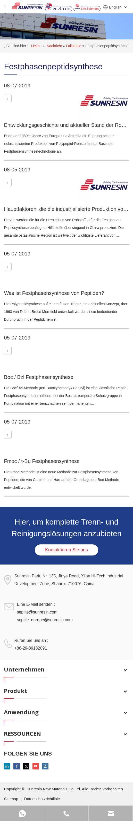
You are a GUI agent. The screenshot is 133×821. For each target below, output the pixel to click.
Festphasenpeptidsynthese (106, 46)
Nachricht (55, 46)
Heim (36, 46)
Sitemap (11, 799)
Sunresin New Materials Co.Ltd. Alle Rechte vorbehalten (75, 789)
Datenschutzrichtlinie (42, 799)
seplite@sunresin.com (37, 612)
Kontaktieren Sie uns (66, 549)
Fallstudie (74, 46)
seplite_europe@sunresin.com (44, 620)
